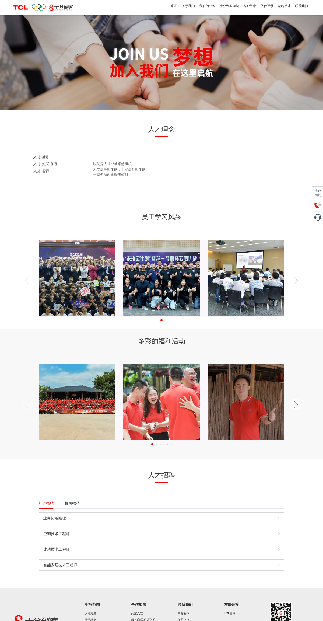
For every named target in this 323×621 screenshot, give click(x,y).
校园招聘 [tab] (72, 503)
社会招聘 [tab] (46, 503)
